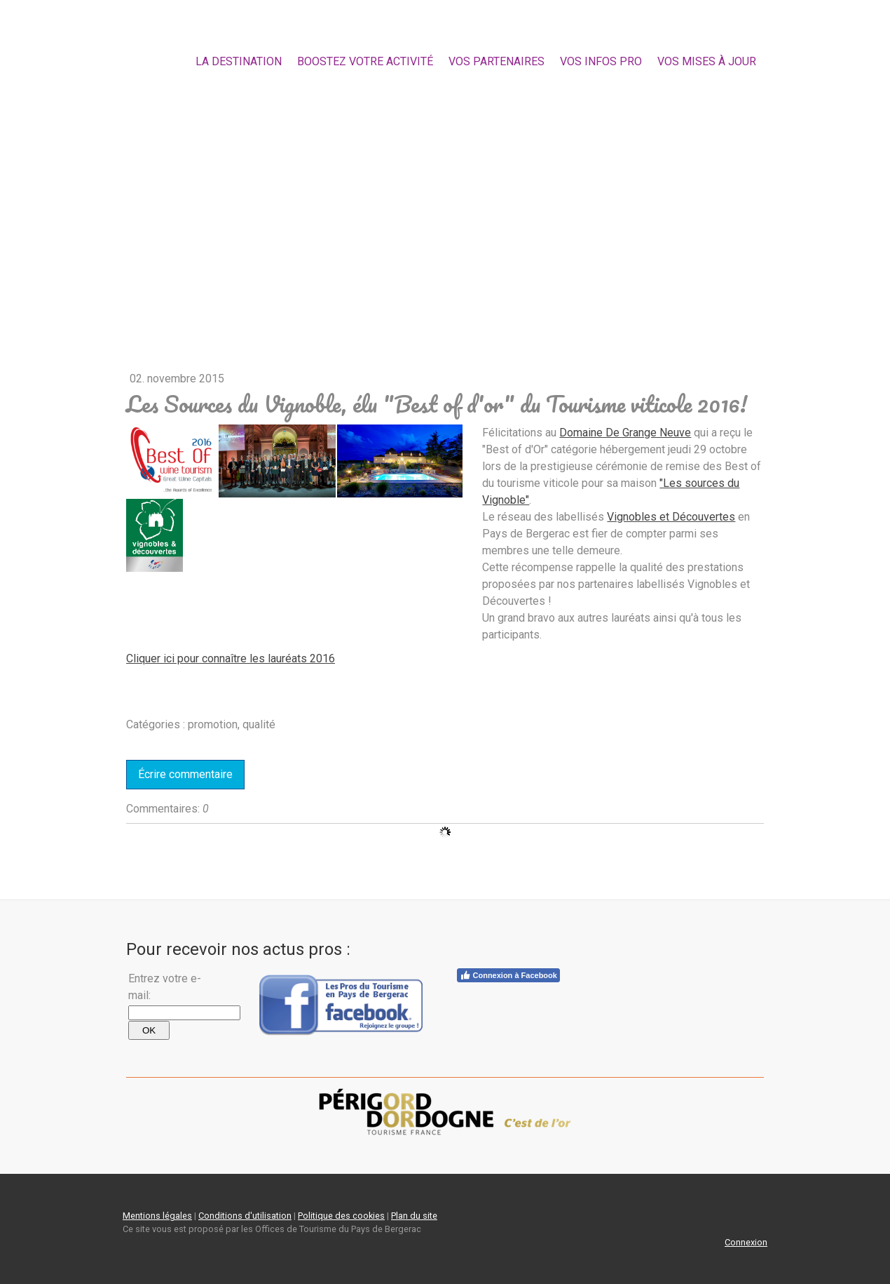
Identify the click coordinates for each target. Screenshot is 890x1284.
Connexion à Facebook (508, 975)
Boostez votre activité (365, 61)
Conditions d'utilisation (245, 1215)
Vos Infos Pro (601, 61)
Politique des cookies (341, 1215)
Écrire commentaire (185, 774)
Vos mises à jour (706, 61)
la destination (239, 61)
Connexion (746, 1242)
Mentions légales (157, 1215)
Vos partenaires (497, 61)
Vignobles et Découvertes (671, 516)
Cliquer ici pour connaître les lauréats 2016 (230, 658)
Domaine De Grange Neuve (625, 432)
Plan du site (414, 1215)
